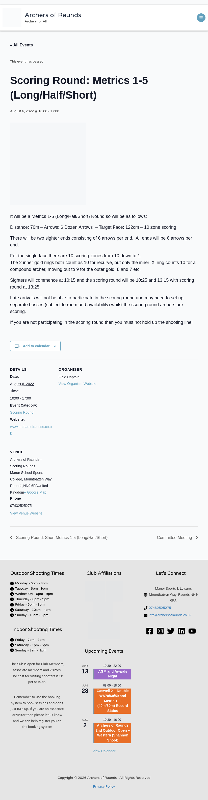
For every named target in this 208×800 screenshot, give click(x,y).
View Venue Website (26, 513)
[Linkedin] (181, 631)
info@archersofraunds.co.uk (170, 615)
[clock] (29, 583)
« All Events (21, 45)
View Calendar (104, 751)
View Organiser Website (77, 384)
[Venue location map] (85, 476)
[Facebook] (149, 631)
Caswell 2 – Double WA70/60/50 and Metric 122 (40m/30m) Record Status (113, 700)
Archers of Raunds (53, 15)
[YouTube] (192, 631)
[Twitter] (171, 631)
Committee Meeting (175, 537)
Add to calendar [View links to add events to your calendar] (36, 346)
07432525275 (160, 608)
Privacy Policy (104, 787)
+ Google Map (35, 492)
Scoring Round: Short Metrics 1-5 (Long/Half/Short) (61, 537)
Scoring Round (22, 412)
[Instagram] (160, 631)
